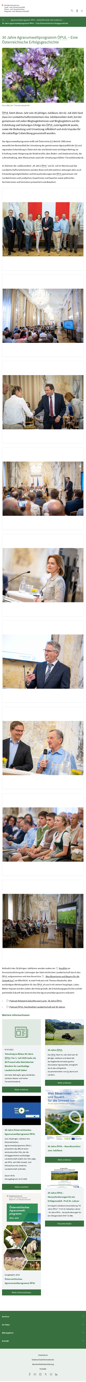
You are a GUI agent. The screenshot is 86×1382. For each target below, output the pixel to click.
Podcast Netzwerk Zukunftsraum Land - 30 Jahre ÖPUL (34, 1001)
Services (43, 1317)
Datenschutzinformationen (43, 1360)
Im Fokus (43, 1325)
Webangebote (43, 1333)
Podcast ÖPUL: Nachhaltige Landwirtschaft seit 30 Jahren (35, 1007)
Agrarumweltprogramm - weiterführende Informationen (36, 21)
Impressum (43, 1356)
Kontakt (43, 1341)
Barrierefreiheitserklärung (43, 1365)
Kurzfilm (61, 968)
